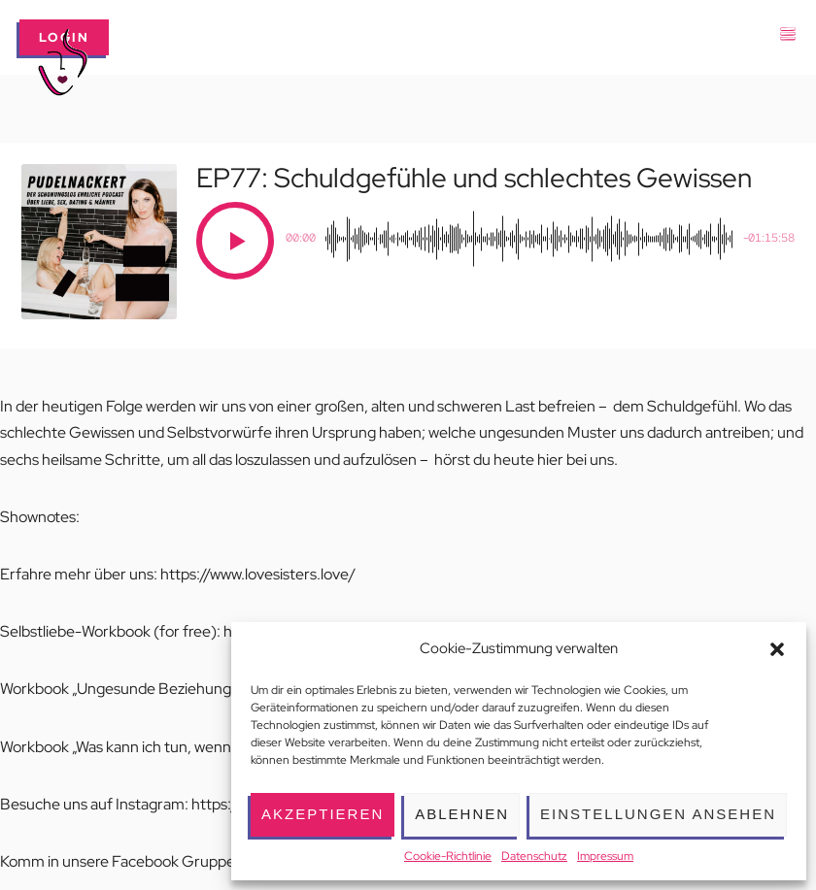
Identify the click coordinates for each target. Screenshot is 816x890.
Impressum (605, 856)
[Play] (235, 241)
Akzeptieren (322, 814)
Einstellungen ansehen (658, 814)
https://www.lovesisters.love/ (258, 574)
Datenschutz (534, 856)
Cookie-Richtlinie (448, 856)
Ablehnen (462, 814)
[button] (777, 649)
